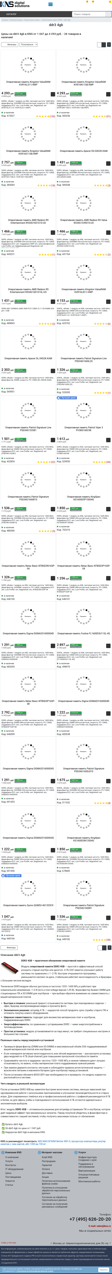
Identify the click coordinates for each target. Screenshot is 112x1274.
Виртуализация (86, 1170)
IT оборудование (14, 1169)
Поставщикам (13, 1177)
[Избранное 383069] (53, 181)
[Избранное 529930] (108, 458)
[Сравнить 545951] (48, 390)
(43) (101, 462)
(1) (46, 254)
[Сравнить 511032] (104, 798)
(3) (102, 185)
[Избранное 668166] (53, 937)
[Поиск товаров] (88, 14)
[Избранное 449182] (108, 935)
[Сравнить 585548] (104, 181)
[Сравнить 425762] (104, 319)
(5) (46, 531)
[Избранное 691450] (53, 869)
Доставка (47, 1173)
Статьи (9, 1185)
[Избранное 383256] (108, 112)
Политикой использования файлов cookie (34, 1271)
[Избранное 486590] (53, 527)
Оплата (46, 1169)
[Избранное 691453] (53, 800)
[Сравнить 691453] (48, 800)
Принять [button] (104, 1270)
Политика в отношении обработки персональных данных (56, 1190)
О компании (12, 1157)
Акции (45, 1177)
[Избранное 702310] (108, 528)
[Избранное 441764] (108, 250)
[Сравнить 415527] (48, 112)
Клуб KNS (47, 1157)
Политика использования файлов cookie (56, 1182)
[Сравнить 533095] (104, 388)
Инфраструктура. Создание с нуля (87, 1158)
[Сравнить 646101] (104, 597)
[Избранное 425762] (108, 319)
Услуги (9, 1161)
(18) (46, 185)
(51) (101, 116)
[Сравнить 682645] (48, 665)
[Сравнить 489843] (48, 319)
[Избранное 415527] (53, 112)
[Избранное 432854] (53, 458)
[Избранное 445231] (53, 250)
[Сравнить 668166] (48, 936)
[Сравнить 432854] (48, 457)
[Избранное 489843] (53, 319)
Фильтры (9, 44)
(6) (102, 323)
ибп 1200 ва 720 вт (35, 1144)
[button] (99, 44)
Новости (10, 1181)
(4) (102, 803)
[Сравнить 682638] (104, 732)
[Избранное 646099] (53, 732)
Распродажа (48, 1161)
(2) (102, 254)
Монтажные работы (89, 1181)
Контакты (10, 1165)
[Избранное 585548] (108, 181)
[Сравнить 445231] (48, 250)
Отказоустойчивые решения (88, 1176)
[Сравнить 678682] (104, 869)
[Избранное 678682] (108, 869)
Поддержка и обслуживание (86, 1165)
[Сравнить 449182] (104, 935)
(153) (45, 116)
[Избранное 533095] (108, 388)
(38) (101, 939)
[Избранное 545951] (53, 390)
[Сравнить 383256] (104, 112)
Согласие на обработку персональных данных (54, 1198)
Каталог (9, 14)
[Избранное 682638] (108, 732)
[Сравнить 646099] (48, 732)
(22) (46, 462)
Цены (8, 1173)
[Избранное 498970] (108, 665)
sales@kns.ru (104, 1226)
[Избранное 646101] (108, 597)
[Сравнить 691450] (48, 869)
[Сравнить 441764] (104, 250)
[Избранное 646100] (53, 597)
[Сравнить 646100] (48, 597)
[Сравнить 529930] (104, 457)
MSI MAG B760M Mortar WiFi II (54, 1141)
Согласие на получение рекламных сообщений (54, 1205)
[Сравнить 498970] (104, 665)
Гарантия (47, 1165)
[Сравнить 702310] (104, 528)
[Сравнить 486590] (48, 526)
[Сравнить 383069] (48, 181)
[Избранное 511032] (108, 799)
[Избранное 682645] (53, 665)
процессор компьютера (84, 1141)
